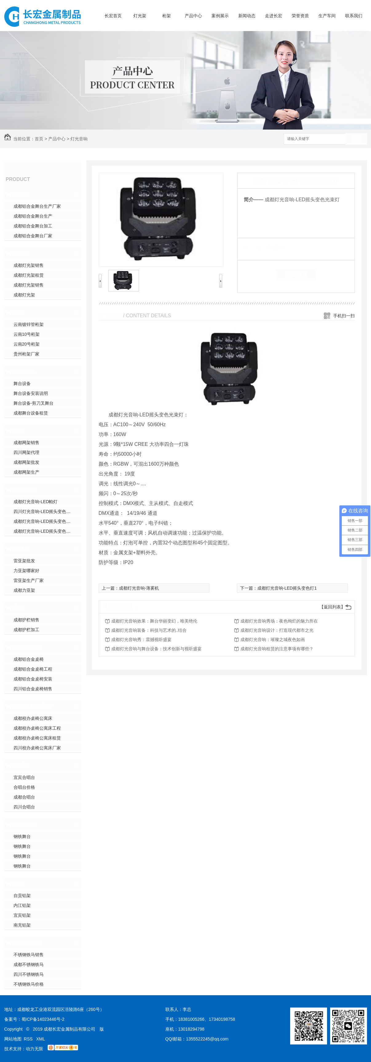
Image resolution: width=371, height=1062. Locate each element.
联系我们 (353, 15)
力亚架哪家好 (26, 570)
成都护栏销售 (26, 619)
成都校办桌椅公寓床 (33, 718)
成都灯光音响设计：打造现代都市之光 (277, 630)
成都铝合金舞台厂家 (33, 235)
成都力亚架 (24, 590)
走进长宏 (273, 15)
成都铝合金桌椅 (29, 659)
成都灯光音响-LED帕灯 (36, 501)
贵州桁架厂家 (26, 353)
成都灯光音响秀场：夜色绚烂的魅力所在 (279, 621)
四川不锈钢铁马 (29, 974)
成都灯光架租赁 (29, 275)
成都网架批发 (26, 462)
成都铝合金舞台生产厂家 (37, 206)
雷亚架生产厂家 (29, 580)
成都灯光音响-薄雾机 (139, 588)
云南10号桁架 (27, 334)
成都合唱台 (24, 797)
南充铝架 (22, 925)
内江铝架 (22, 905)
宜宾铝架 (22, 915)
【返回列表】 (332, 606)
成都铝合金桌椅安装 (33, 678)
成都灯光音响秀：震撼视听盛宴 (141, 639)
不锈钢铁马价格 (29, 984)
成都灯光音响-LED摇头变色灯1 (43, 521)
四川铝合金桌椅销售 (33, 688)
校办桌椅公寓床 (33, 706)
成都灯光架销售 (29, 265)
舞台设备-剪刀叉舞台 (34, 403)
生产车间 (327, 15)
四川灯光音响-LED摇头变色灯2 (43, 511)
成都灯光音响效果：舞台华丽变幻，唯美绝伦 (154, 621)
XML (40, 1038)
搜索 (356, 139)
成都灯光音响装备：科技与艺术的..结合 (149, 630)
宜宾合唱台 (24, 777)
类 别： (254, 247)
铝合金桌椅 (27, 647)
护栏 (19, 608)
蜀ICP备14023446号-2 (43, 1019)
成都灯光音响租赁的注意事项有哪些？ (277, 648)
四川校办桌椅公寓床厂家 (37, 747)
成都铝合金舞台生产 (33, 216)
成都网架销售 (26, 442)
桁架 (166, 15)
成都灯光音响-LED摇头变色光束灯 (46, 531)
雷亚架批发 (24, 560)
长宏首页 (113, 15)
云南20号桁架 (27, 344)
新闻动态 (246, 15)
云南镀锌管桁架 (29, 324)
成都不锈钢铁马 (29, 964)
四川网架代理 (26, 452)
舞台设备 (25, 372)
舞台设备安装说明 (31, 393)
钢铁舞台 (25, 825)
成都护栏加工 (26, 629)
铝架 (19, 884)
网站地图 (13, 1038)
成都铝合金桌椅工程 (33, 669)
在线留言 (296, 275)
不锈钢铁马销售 (29, 954)
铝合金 (22, 194)
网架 (19, 431)
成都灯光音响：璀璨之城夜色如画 (272, 639)
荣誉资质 (300, 15)
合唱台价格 (24, 787)
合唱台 (22, 766)
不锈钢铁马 (27, 943)
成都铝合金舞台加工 (33, 225)
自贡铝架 (22, 895)
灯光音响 (79, 138)
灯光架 (139, 15)
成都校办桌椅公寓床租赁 (37, 737)
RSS (29, 1038)
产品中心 (193, 15)
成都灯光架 (24, 294)
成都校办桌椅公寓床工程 (37, 728)
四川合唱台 (24, 806)
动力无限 (34, 1048)
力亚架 (22, 549)
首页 (39, 138)
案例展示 (220, 15)
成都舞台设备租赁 (31, 413)
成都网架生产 (26, 472)
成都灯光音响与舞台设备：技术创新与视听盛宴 (156, 648)
